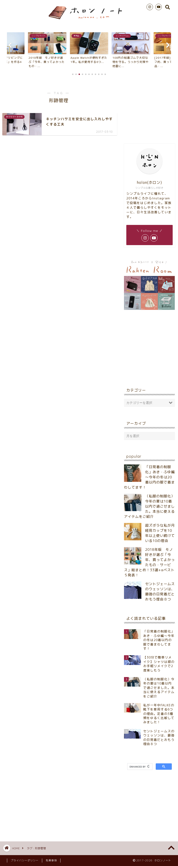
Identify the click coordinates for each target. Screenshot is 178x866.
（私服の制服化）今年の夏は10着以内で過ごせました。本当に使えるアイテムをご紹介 (149, 506)
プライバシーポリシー (24, 860)
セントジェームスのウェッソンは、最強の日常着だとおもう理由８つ (160, 591)
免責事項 (51, 860)
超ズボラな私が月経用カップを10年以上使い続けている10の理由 (160, 533)
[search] (139, 767)
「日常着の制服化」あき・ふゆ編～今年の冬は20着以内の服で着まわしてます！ (149, 477)
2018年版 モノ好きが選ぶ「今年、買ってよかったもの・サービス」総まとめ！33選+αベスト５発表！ (149, 562)
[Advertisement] (149, 109)
